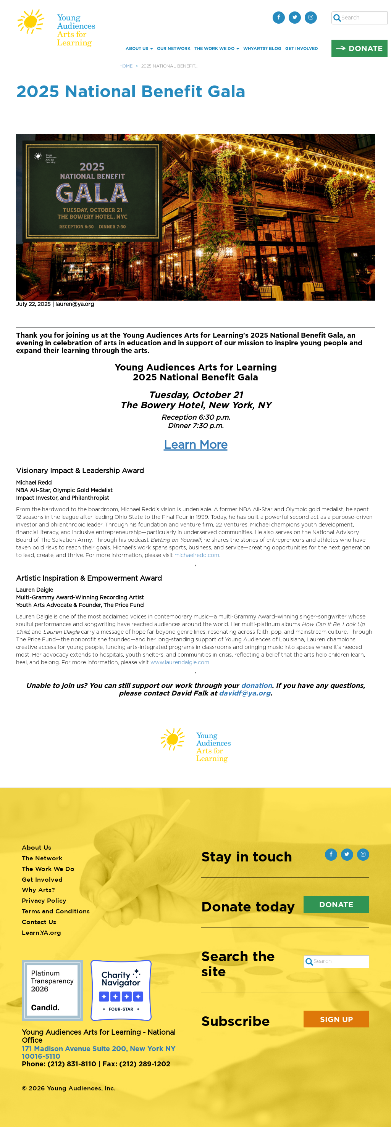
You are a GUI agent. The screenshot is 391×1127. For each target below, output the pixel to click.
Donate (366, 48)
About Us (139, 48)
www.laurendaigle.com (179, 662)
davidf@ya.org (244, 693)
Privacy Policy (44, 900)
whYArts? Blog (262, 48)
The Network (42, 858)
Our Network (174, 48)
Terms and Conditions (56, 911)
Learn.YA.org (41, 932)
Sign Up (336, 1019)
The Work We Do (216, 48)
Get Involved (301, 48)
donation (256, 685)
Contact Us (39, 921)
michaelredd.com (196, 555)
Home (126, 66)
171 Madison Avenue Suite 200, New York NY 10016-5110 (99, 1052)
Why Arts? (38, 889)
